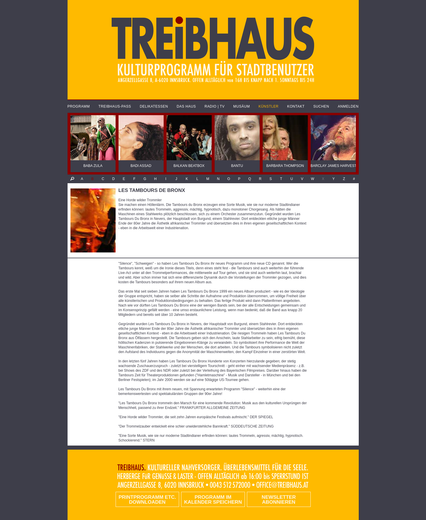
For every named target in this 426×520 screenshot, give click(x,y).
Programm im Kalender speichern (213, 499)
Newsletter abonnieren (279, 499)
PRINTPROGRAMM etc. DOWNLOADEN (147, 499)
